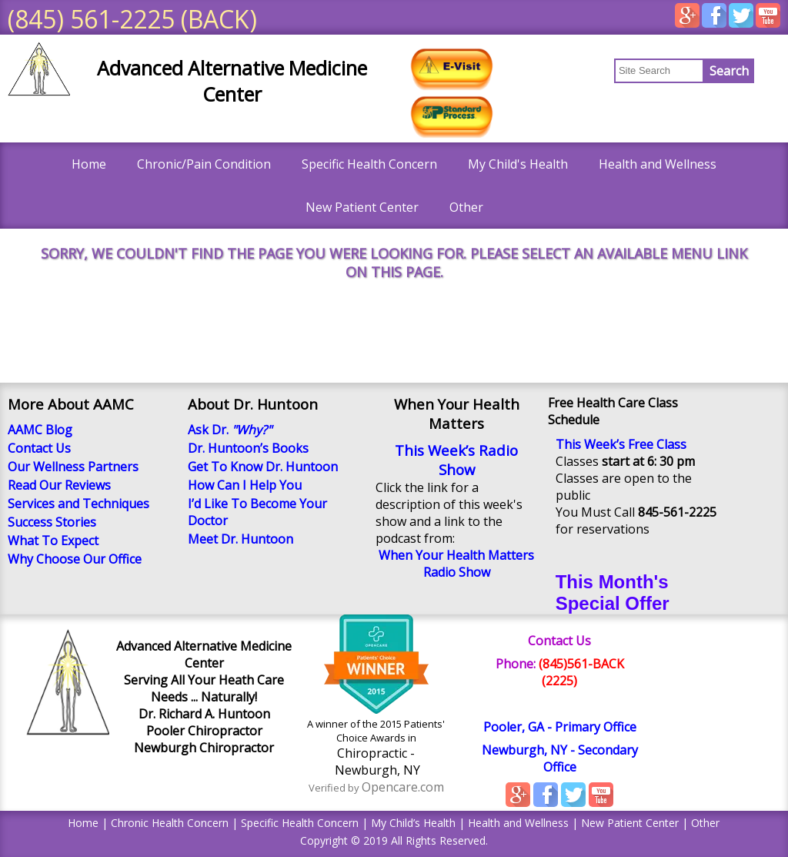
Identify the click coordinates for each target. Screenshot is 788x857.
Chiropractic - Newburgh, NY (376, 761)
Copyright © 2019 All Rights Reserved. (394, 840)
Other (466, 207)
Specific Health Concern (369, 164)
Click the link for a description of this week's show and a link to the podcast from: (449, 513)
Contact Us (559, 640)
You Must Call (636, 512)
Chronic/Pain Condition (204, 164)
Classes (625, 461)
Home (89, 164)
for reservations (602, 529)
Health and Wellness (657, 164)
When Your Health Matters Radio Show (456, 564)
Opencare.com (403, 786)
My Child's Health (518, 164)
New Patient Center (362, 207)
